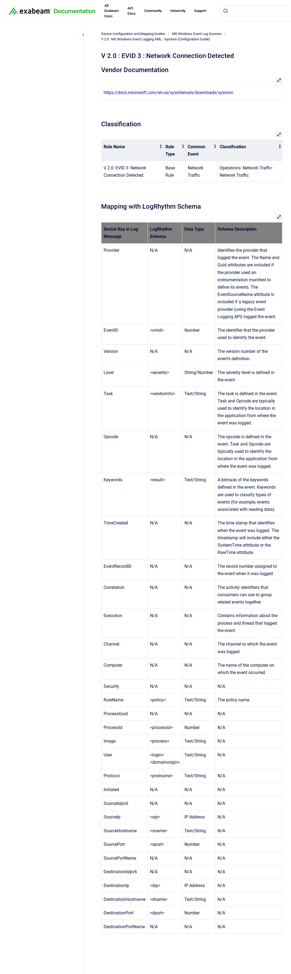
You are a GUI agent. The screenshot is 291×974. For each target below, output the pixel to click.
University (178, 11)
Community (153, 11)
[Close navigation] (83, 35)
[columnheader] (132, 150)
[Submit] (225, 11)
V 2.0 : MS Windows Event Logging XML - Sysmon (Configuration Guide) (155, 39)
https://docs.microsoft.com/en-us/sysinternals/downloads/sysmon (168, 92)
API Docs (131, 11)
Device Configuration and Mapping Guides (133, 34)
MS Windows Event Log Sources (197, 34)
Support (200, 11)
